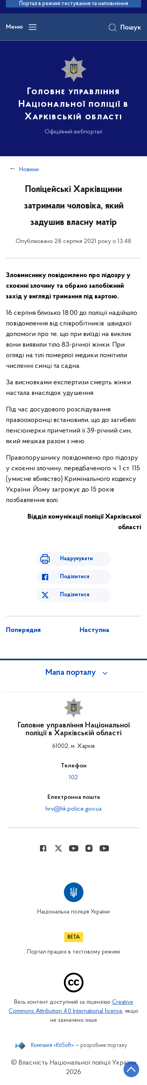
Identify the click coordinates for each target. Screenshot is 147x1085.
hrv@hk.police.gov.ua (73, 809)
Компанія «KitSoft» (52, 1045)
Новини (29, 169)
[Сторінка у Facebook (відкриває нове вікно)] (43, 848)
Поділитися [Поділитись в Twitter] (74, 595)
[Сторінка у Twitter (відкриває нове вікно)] (58, 848)
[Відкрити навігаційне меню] (32, 27)
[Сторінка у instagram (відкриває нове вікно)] (89, 848)
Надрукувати (76, 559)
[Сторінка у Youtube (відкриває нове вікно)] (73, 848)
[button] (73, 673)
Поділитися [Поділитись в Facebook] (74, 577)
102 (73, 777)
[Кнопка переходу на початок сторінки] (131, 1069)
